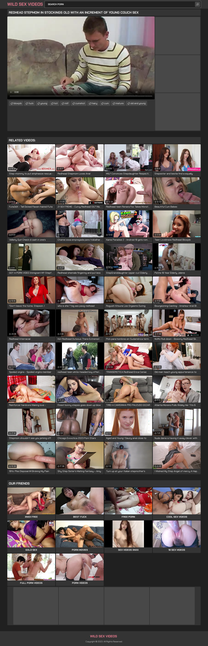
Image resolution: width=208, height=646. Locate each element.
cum (106, 103)
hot (56, 103)
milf (67, 103)
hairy (94, 103)
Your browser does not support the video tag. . (81, 57)
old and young (138, 103)
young (43, 103)
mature (120, 103)
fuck (31, 103)
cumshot (80, 103)
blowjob (18, 103)
